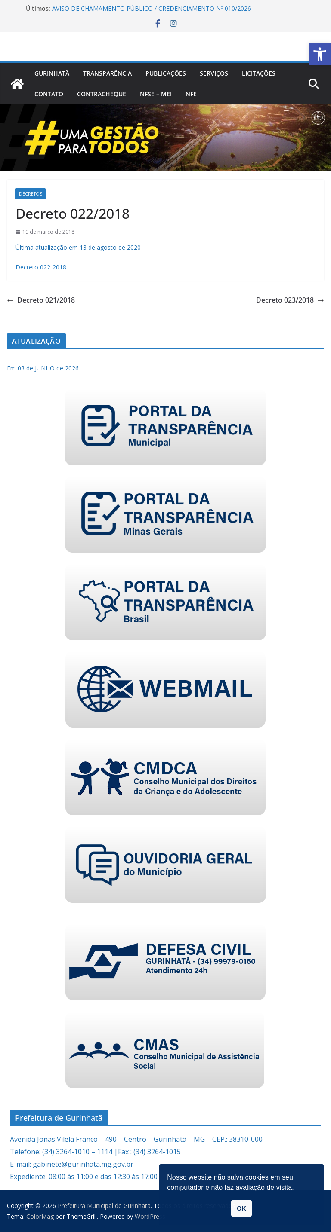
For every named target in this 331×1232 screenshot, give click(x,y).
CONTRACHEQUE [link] (101, 94)
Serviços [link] (214, 73)
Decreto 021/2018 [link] (41, 300)
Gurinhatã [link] (51, 73)
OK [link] (241, 1208)
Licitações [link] (258, 73)
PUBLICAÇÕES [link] (165, 73)
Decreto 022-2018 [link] (40, 267)
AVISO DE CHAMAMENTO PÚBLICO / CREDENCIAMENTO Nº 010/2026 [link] (151, 8)
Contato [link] (48, 94)
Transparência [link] (107, 73)
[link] (320, 54)
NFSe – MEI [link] (156, 94)
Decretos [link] (30, 194)
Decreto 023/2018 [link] (290, 300)
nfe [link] (191, 94)
